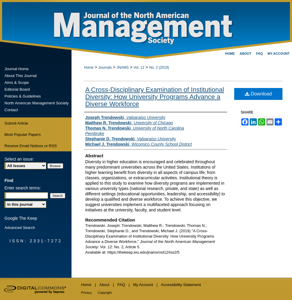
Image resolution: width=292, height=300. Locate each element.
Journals (105, 67)
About (104, 284)
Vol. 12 (139, 67)
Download (258, 93)
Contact (11, 110)
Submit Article (16, 123)
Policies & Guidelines (22, 96)
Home (89, 67)
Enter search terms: (22, 188)
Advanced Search (19, 227)
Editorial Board (17, 89)
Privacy (86, 292)
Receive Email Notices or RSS (30, 146)
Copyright (105, 292)
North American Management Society (36, 103)
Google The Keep (20, 218)
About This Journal (20, 75)
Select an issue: (19, 159)
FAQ (121, 284)
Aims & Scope (16, 82)
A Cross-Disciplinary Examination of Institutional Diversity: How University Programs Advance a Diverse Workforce (154, 97)
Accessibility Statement (181, 284)
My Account (143, 284)
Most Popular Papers (22, 134)
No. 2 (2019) (159, 67)
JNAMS (123, 67)
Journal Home (16, 69)
